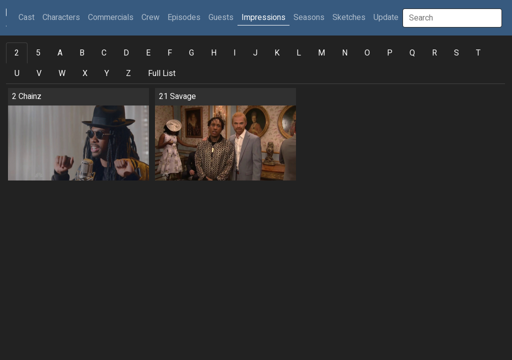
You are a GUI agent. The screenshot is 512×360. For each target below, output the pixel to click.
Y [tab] (106, 74)
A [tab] (60, 53)
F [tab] (170, 53)
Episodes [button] (184, 18)
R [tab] (434, 53)
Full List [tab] (162, 74)
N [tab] (345, 53)
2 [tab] (16, 53)
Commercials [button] (111, 18)
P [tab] (389, 53)
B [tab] (82, 53)
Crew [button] (151, 18)
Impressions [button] (264, 18)
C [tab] (104, 53)
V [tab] (39, 74)
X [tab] (85, 74)
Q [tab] (412, 53)
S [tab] (456, 53)
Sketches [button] (349, 18)
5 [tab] (38, 53)
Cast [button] (28, 17)
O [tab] (367, 53)
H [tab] (213, 53)
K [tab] (277, 53)
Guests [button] (221, 18)
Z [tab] (128, 74)
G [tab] (191, 53)
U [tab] (17, 74)
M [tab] (321, 53)
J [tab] (255, 53)
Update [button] (386, 18)
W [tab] (62, 74)
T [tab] (478, 53)
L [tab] (298, 53)
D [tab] (126, 53)
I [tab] (235, 53)
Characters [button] (61, 18)
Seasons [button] (309, 18)
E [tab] (148, 53)
